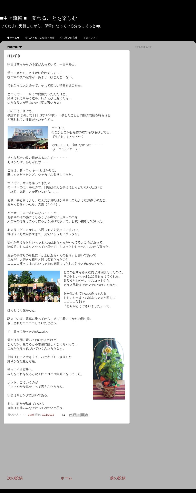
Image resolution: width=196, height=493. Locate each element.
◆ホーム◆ (13, 37)
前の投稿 (118, 478)
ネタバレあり (90, 37)
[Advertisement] (66, 449)
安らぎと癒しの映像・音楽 (40, 37)
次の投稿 (15, 478)
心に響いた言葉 (68, 37)
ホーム (66, 478)
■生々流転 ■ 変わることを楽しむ (38, 18)
